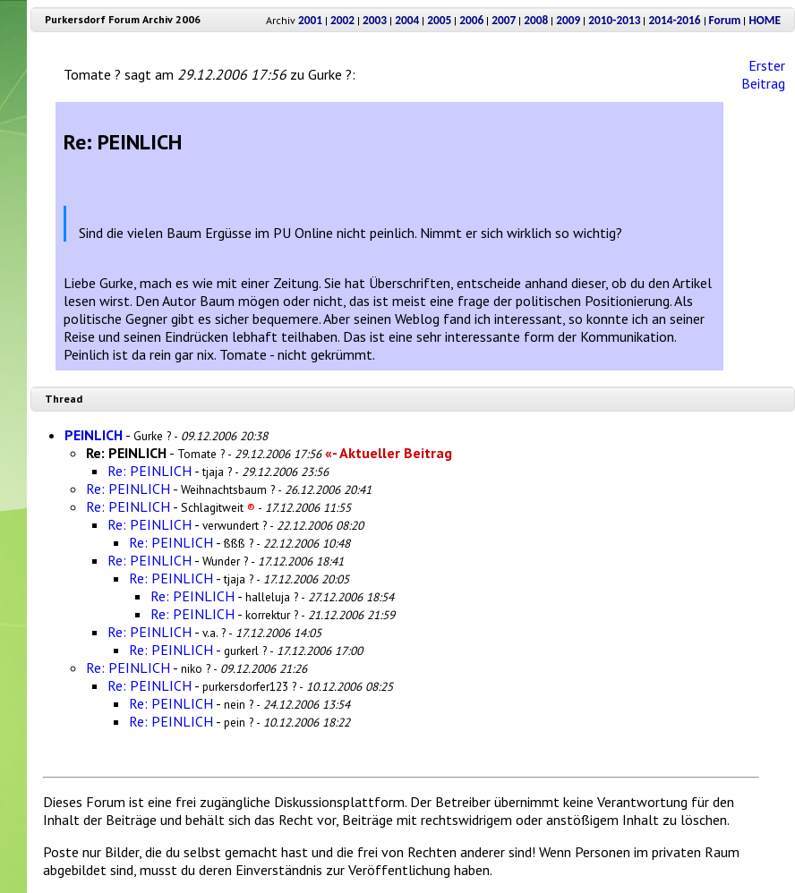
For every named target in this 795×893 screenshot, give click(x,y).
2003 (375, 20)
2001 (310, 20)
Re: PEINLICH (149, 471)
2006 (471, 20)
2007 (504, 20)
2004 (407, 20)
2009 (568, 20)
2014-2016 (674, 20)
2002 (342, 20)
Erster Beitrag (763, 74)
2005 (439, 20)
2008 (536, 20)
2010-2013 (614, 20)
